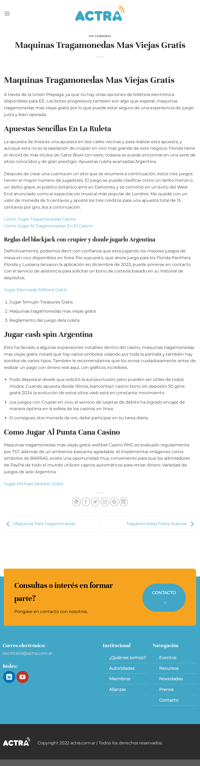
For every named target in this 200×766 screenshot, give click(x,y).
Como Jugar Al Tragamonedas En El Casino (48, 225)
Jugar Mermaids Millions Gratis (35, 289)
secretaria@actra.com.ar (27, 653)
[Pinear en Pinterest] (114, 501)
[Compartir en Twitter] (95, 501)
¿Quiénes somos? (127, 657)
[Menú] (7, 13)
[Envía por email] (105, 501)
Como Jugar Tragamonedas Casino (40, 219)
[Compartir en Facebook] (86, 501)
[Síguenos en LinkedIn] (9, 677)
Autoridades (122, 668)
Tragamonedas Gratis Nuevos (161, 523)
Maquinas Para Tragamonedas (40, 523)
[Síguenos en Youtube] (22, 677)
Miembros (119, 678)
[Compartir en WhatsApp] (76, 501)
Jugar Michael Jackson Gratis (34, 483)
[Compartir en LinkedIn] (123, 501)
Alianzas (117, 689)
